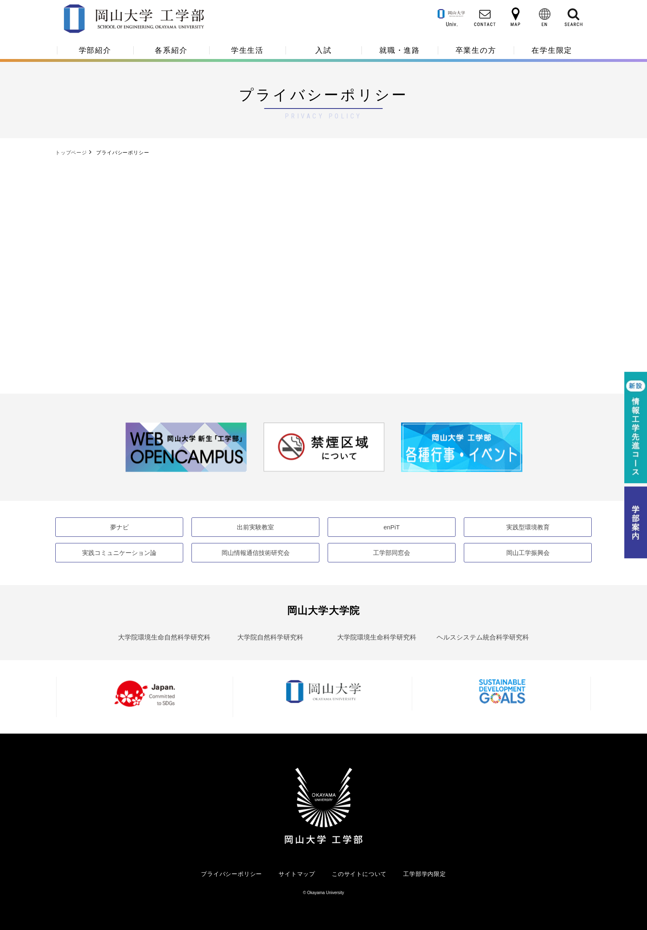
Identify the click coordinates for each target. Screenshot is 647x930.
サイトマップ (297, 874)
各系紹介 (171, 50)
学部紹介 (95, 50)
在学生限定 (551, 50)
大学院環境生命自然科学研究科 (164, 637)
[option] (186, 447)
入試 (323, 50)
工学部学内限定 (424, 874)
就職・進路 (399, 50)
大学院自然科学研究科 (270, 637)
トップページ (71, 153)
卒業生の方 (476, 50)
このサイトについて (359, 874)
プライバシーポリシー (231, 874)
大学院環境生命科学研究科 (376, 637)
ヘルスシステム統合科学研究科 (483, 637)
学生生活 (247, 50)
